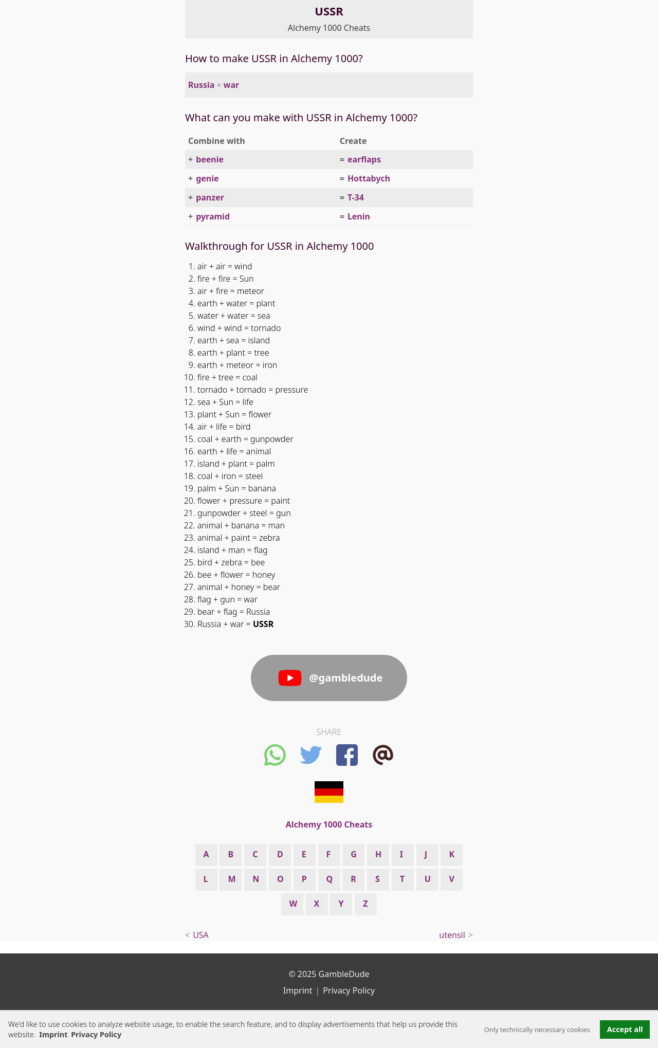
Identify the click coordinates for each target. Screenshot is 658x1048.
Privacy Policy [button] (96, 1034)
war (231, 84)
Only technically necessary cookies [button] (537, 1029)
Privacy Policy (349, 990)
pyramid (213, 216)
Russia (201, 84)
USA (201, 935)
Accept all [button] (625, 1029)
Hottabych (369, 178)
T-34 (356, 197)
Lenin (359, 216)
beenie (210, 159)
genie (207, 178)
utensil (452, 935)
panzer (210, 197)
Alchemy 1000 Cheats (329, 27)
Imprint (53, 1034)
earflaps (364, 159)
